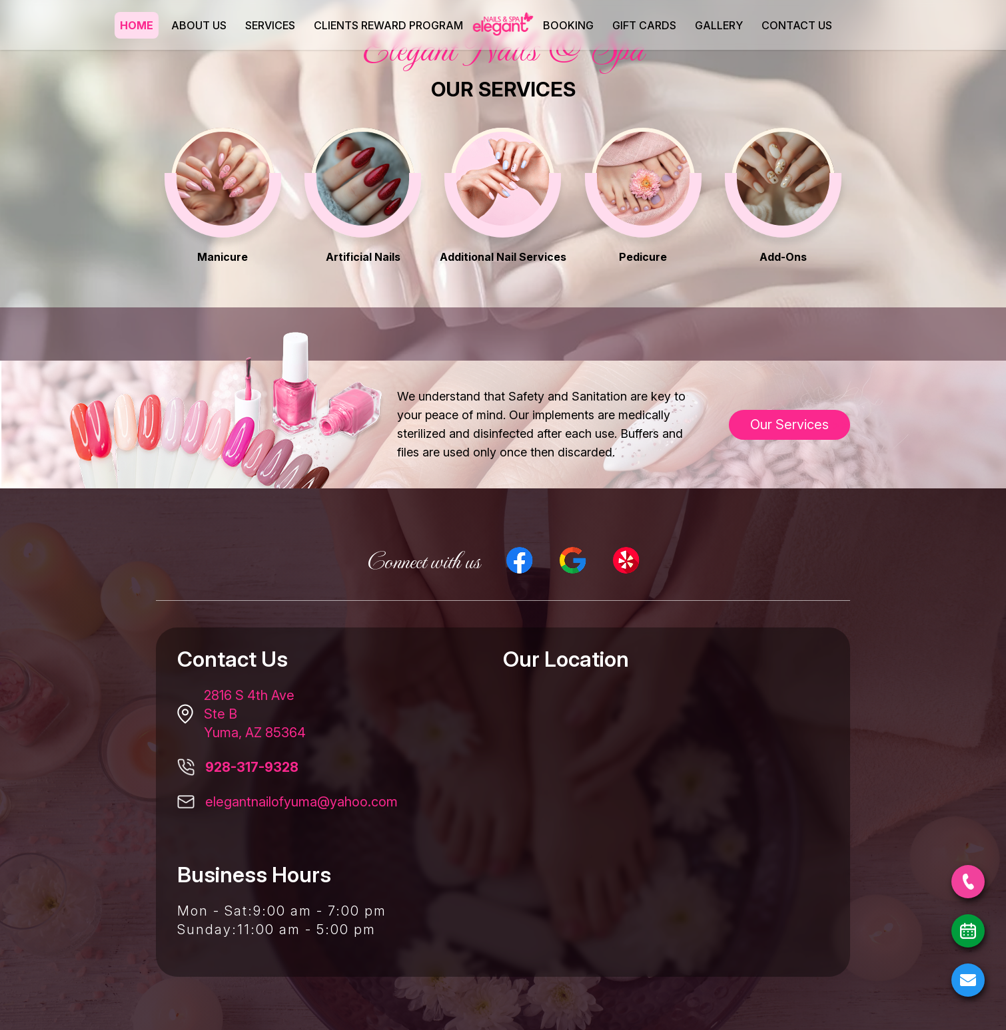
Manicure (222, 256)
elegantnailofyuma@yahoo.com (301, 802)
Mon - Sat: (215, 911)
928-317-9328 (251, 767)
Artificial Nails (363, 256)
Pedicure (643, 256)
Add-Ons (783, 256)
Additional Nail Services (503, 256)
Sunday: (207, 930)
